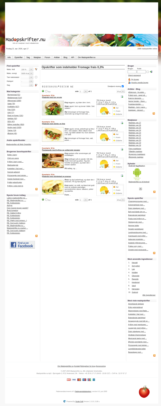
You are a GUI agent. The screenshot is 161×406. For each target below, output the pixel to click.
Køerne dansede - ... (136, 98)
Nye (49, 92)
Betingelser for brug (87, 366)
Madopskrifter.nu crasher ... (17, 228)
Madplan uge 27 (135, 123)
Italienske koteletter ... (136, 239)
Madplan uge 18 (135, 145)
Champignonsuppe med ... (138, 201)
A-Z (71, 86)
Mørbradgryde (12, 165)
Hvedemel (136, 282)
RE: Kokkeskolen (13, 203)
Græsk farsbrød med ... (16, 179)
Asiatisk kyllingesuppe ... (137, 243)
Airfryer (9, 205)
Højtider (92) (12, 118)
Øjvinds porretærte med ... (138, 342)
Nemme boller (133, 225)
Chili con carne (13, 158)
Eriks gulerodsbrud (135, 307)
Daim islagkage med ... (137, 208)
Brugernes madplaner (137, 154)
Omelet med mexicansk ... (138, 250)
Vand (134, 286)
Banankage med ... (135, 352)
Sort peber (136, 266)
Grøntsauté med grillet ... (137, 236)
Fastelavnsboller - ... (136, 104)
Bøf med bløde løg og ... (137, 212)
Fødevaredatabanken (83, 391)
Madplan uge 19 (135, 143)
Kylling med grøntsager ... (138, 324)
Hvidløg (135, 272)
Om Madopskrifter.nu (66, 366)
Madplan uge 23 (135, 133)
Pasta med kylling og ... (137, 219)
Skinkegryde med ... (136, 222)
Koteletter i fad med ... (15, 168)
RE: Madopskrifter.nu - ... (16, 200)
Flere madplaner (135, 149)
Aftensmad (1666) (14, 101)
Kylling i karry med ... (15, 162)
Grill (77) (10, 112)
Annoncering (101, 366)
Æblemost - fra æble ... (137, 92)
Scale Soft (79, 401)
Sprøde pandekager (136, 229)
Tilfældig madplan (135, 151)
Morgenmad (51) (13, 95)
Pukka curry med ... (135, 246)
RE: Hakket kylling (14, 213)
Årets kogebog (12, 210)
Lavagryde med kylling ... (137, 328)
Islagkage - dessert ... (136, 110)
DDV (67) (11, 121)
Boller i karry (12, 155)
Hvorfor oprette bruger (139, 82)
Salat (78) (11, 104)
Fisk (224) (11, 109)
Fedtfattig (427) (13, 107)
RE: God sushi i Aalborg (16, 223)
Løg (133, 269)
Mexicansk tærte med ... (137, 338)
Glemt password (134, 75)
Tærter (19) (11, 130)
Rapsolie (135, 279)
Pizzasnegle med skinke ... (17, 175)
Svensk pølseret (13, 172)
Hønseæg (135, 289)
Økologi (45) (12, 133)
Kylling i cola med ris (15, 186)
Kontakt (77, 366)
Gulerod (135, 292)
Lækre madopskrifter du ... (17, 198)
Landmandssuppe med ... (138, 232)
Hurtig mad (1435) (14, 127)
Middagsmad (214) (14, 98)
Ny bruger (135, 79)
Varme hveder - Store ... (137, 101)
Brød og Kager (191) (15, 115)
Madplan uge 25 (135, 128)
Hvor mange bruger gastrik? (17, 208)
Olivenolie (135, 276)
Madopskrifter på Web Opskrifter (18, 144)
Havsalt (135, 262)
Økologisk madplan (136, 157)
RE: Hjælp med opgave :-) (17, 220)
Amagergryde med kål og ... (138, 321)
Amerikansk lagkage (136, 304)
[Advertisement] (83, 76)
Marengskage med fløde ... (138, 311)
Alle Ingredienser (148, 295)
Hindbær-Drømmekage (137, 335)
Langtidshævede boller (137, 349)
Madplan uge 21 (135, 138)
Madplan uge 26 (135, 125)
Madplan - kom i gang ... (137, 107)
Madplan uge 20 (135, 140)
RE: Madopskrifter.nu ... (16, 225)
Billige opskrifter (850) (15, 124)
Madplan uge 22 (135, 135)
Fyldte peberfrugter (14, 182)
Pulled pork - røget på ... (137, 95)
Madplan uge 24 (135, 130)
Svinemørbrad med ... (136, 205)
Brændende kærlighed (136, 215)
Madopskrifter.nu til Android (138, 182)
